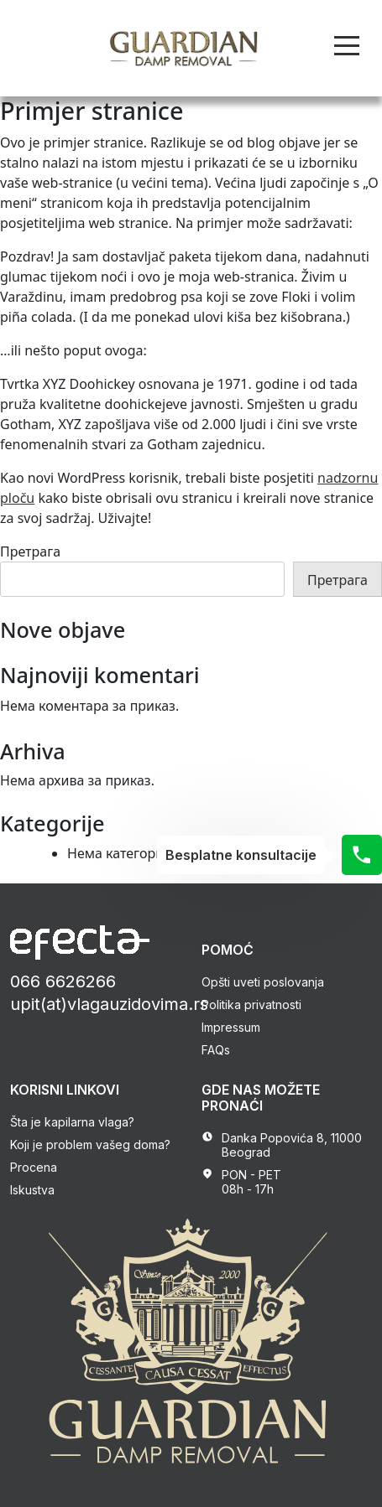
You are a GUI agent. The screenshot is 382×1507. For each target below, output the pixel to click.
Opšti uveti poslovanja (262, 982)
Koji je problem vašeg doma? (90, 1144)
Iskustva (32, 1190)
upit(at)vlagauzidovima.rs (109, 1004)
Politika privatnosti (251, 1004)
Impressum (230, 1027)
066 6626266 (63, 982)
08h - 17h (248, 1189)
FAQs (215, 1050)
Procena (33, 1167)
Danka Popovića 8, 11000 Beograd (292, 1145)
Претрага (30, 551)
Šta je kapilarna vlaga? (72, 1122)
